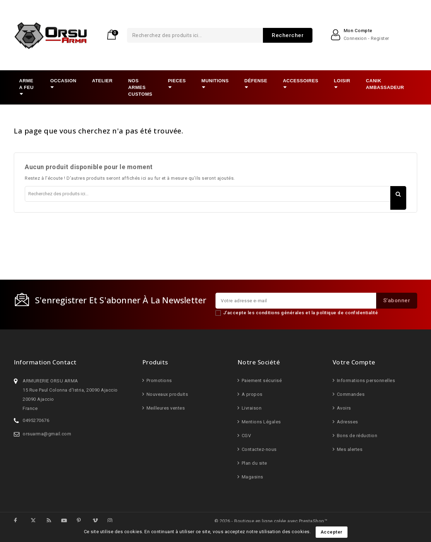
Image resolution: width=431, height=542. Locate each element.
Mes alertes (348, 449)
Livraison (251, 408)
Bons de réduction (356, 435)
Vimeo (98, 521)
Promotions (158, 380)
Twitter (35, 520)
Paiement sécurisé (261, 380)
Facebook (20, 521)
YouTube (67, 521)
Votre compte (354, 362)
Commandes (349, 394)
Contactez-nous (258, 449)
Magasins (251, 477)
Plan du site (253, 463)
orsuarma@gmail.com (47, 433)
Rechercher (261, 35)
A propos (251, 394)
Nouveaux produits (166, 394)
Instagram (114, 521)
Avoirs (343, 408)
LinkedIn (124, 520)
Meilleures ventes (165, 408)
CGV (245, 435)
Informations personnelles (365, 380)
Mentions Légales (260, 421)
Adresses (346, 421)
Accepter (332, 532)
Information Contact (45, 362)
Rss (53, 521)
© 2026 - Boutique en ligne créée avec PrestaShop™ (271, 521)
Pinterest (83, 521)
